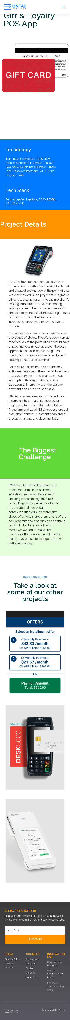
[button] (63, 7)
